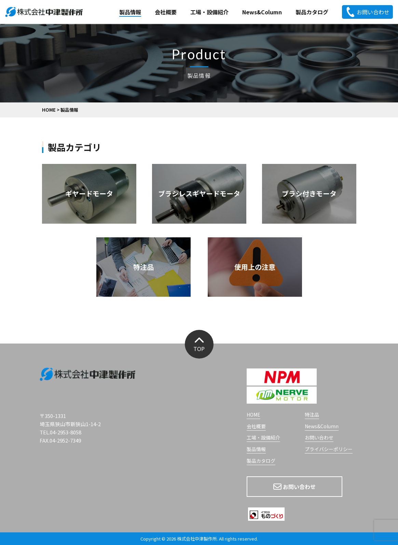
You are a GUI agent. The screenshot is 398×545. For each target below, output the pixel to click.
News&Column (262, 12)
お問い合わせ (367, 12)
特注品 (143, 267)
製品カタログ (312, 12)
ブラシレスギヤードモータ (199, 193)
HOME (253, 415)
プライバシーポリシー (329, 449)
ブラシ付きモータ (309, 193)
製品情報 (130, 12)
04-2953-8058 (65, 432)
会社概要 (166, 12)
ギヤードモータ (89, 193)
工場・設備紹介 (209, 12)
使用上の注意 (254, 267)
